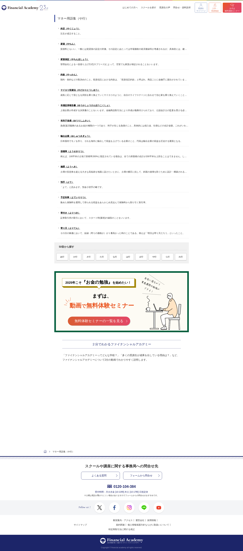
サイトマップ (80, 525)
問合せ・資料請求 (182, 7)
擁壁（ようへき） (69, 166)
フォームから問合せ (141, 475)
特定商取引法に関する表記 (122, 529)
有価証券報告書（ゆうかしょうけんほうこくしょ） (86, 105)
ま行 (141, 257)
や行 (154, 257)
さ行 (89, 257)
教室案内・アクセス (123, 520)
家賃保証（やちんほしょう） (75, 59)
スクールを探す (148, 7)
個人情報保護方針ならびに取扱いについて (148, 525)
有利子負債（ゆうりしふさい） (76, 120)
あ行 (62, 257)
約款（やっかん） (69, 74)
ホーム (45, 452)
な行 (115, 257)
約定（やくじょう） (70, 28)
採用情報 (151, 520)
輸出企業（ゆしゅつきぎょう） (76, 136)
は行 (128, 257)
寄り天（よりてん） (70, 228)
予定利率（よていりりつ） (74, 197)
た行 (102, 257)
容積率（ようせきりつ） (73, 151)
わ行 (181, 257)
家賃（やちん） (68, 44)
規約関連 (120, 525)
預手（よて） (67, 182)
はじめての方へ (130, 7)
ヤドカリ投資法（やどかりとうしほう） (80, 90)
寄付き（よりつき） (70, 213)
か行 (75, 257)
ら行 (168, 257)
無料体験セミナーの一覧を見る (99, 321)
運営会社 (140, 520)
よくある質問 (99, 475)
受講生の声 (164, 7)
